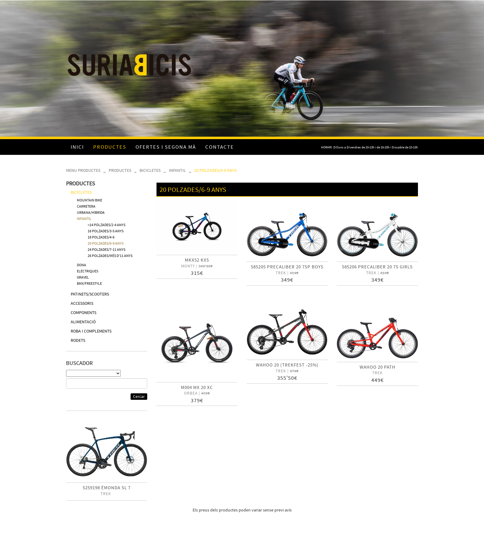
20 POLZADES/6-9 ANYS (215, 170)
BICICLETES (150, 170)
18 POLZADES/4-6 (101, 237)
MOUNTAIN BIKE (89, 200)
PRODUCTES (120, 170)
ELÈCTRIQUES (87, 271)
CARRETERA (86, 206)
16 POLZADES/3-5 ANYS (105, 231)
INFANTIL (177, 170)
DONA (81, 265)
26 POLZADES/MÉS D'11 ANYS (110, 255)
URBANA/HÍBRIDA (91, 212)
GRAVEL (83, 277)
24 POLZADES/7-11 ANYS (106, 249)
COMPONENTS (83, 312)
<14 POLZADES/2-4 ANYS (106, 224)
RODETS (78, 340)
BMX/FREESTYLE (89, 283)
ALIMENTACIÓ (83, 322)
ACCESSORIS (82, 303)
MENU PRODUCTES (83, 170)
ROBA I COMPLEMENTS (91, 331)
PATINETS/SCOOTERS (90, 294)
